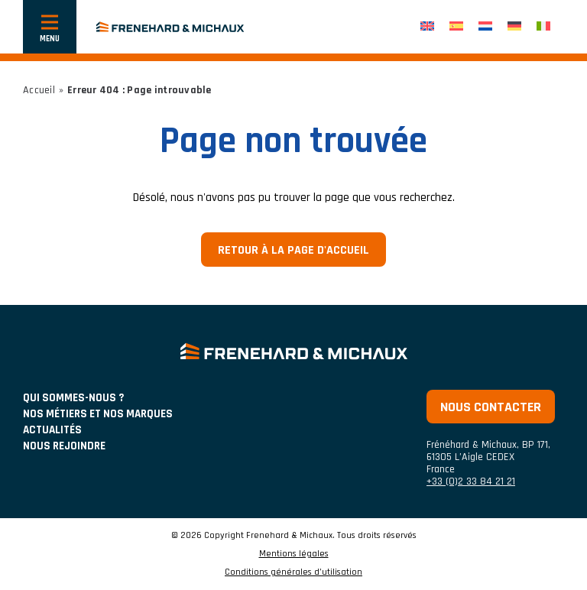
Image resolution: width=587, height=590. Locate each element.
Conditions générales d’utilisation (293, 572)
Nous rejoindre (64, 446)
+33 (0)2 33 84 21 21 (470, 481)
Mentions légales (294, 554)
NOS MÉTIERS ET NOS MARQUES (98, 414)
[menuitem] (427, 27)
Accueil (39, 90)
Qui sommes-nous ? (73, 398)
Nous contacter (490, 407)
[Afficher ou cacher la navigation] (49, 26)
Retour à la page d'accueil (293, 250)
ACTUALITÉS (52, 430)
